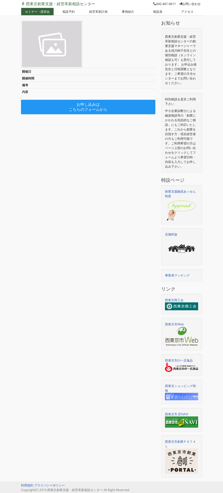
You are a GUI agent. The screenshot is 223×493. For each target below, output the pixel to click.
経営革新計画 (98, 11)
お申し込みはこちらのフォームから (88, 107)
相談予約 (68, 11)
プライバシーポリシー (49, 485)
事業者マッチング (177, 275)
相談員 (157, 11)
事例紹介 (128, 11)
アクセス (187, 11)
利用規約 (27, 485)
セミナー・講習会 (37, 11)
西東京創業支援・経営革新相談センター (60, 3)
